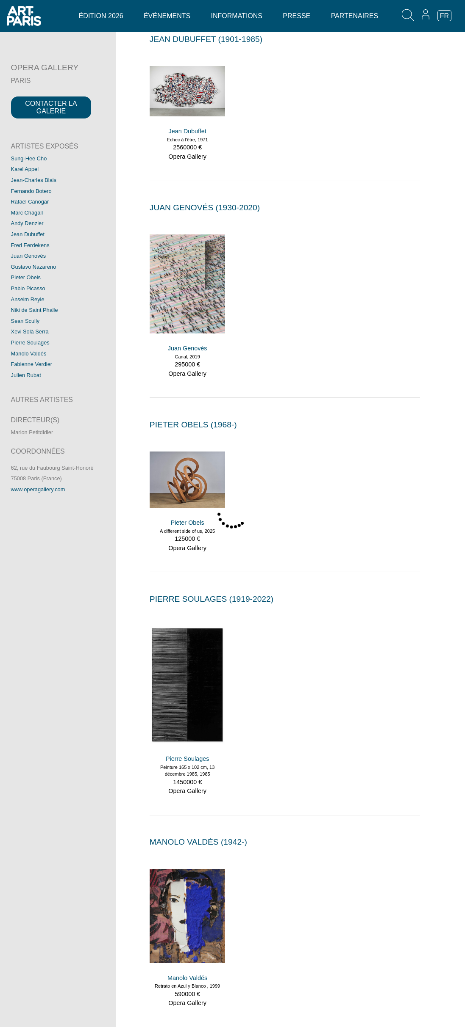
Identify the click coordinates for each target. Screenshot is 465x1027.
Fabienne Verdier (31, 364)
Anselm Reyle (28, 299)
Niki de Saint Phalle (34, 310)
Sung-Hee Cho (29, 158)
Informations (236, 15)
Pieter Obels (26, 277)
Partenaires (354, 15)
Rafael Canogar (30, 201)
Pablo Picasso (28, 288)
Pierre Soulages (30, 342)
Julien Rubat (26, 375)
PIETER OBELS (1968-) (193, 424)
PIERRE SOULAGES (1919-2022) (211, 599)
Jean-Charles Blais (33, 180)
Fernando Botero (31, 191)
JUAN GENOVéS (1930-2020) (205, 207)
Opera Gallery (187, 156)
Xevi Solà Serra (30, 331)
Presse (296, 15)
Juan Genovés (28, 256)
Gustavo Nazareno (33, 267)
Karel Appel (25, 169)
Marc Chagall (27, 212)
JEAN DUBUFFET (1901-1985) (206, 39)
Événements (167, 15)
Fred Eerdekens (30, 245)
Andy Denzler (27, 223)
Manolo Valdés (29, 353)
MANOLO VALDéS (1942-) (198, 841)
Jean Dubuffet (28, 234)
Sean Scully (25, 321)
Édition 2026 (101, 15)
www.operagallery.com (38, 489)
